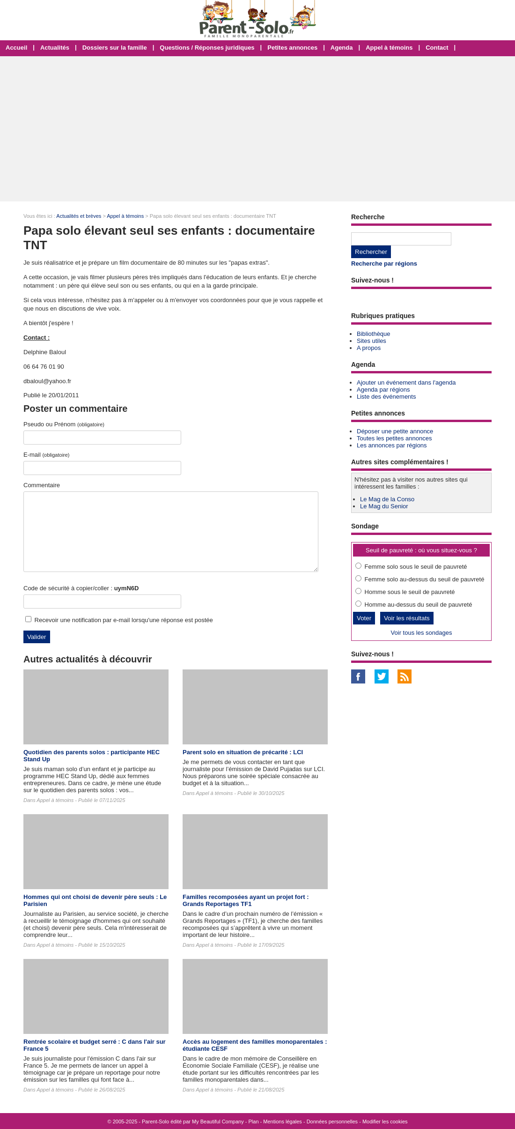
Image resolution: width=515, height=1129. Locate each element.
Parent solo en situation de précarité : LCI (243, 752)
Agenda (342, 47)
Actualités (54, 47)
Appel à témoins (389, 47)
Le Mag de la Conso (387, 499)
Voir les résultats (407, 618)
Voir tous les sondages (421, 632)
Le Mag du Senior (384, 506)
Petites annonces (292, 47)
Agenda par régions (383, 389)
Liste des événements (386, 396)
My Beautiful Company (218, 1121)
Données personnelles (332, 1121)
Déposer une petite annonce (395, 431)
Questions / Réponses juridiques (207, 47)
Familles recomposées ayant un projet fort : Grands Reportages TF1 (246, 900)
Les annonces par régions (392, 445)
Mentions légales (282, 1121)
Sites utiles (371, 340)
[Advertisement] (257, 128)
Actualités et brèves (78, 216)
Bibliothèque (373, 333)
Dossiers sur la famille (114, 47)
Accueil (16, 47)
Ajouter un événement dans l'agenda (406, 382)
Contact (437, 47)
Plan (254, 1121)
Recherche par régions (384, 263)
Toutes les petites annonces (394, 438)
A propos (369, 347)
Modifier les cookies (385, 1121)
